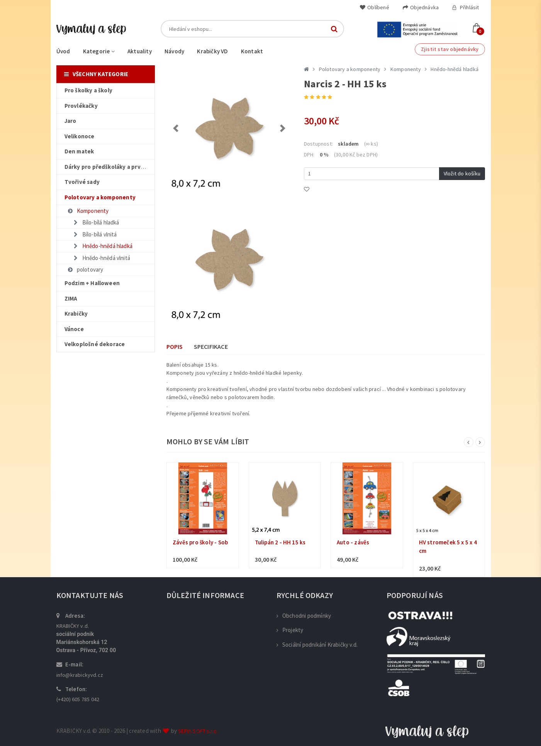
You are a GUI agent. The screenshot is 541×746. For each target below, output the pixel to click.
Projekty (290, 630)
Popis (174, 346)
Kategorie (99, 51)
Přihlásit (465, 7)
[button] (175, 128)
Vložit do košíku (462, 173)
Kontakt (252, 51)
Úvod (63, 51)
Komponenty (88, 210)
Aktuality (139, 51)
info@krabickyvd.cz (79, 674)
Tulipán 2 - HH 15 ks (280, 542)
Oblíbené (374, 7)
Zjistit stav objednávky (450, 49)
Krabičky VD (212, 51)
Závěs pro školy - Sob (200, 542)
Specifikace (211, 346)
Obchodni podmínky (303, 615)
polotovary (85, 269)
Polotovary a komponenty (350, 69)
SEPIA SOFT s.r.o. (198, 730)
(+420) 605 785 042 (78, 699)
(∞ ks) (371, 143)
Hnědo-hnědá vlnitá (102, 258)
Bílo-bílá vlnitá (95, 234)
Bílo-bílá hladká (96, 222)
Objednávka (420, 7)
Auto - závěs (353, 542)
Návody (174, 51)
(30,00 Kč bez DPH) (356, 154)
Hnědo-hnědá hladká (103, 246)
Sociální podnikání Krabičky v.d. (317, 644)
